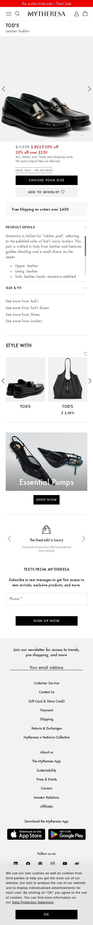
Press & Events (46, 779)
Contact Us (46, 691)
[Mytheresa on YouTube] (64, 863)
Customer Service (46, 682)
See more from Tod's (22, 301)
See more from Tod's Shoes (27, 308)
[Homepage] (46, 13)
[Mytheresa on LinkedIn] (15, 863)
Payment (46, 709)
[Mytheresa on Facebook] (28, 863)
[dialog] (46, 895)
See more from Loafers (24, 321)
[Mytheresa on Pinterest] (40, 863)
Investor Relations (46, 797)
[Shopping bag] (85, 13)
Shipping (46, 718)
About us (46, 751)
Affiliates (46, 806)
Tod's (12, 25)
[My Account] (76, 13)
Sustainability (46, 770)
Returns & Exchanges (46, 728)
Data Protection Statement (33, 902)
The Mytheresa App (46, 760)
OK (46, 914)
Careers (46, 788)
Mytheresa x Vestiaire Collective (47, 737)
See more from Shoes (23, 315)
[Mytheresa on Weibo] (77, 863)
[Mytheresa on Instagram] (52, 863)
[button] (3, 89)
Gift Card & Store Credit (46, 700)
